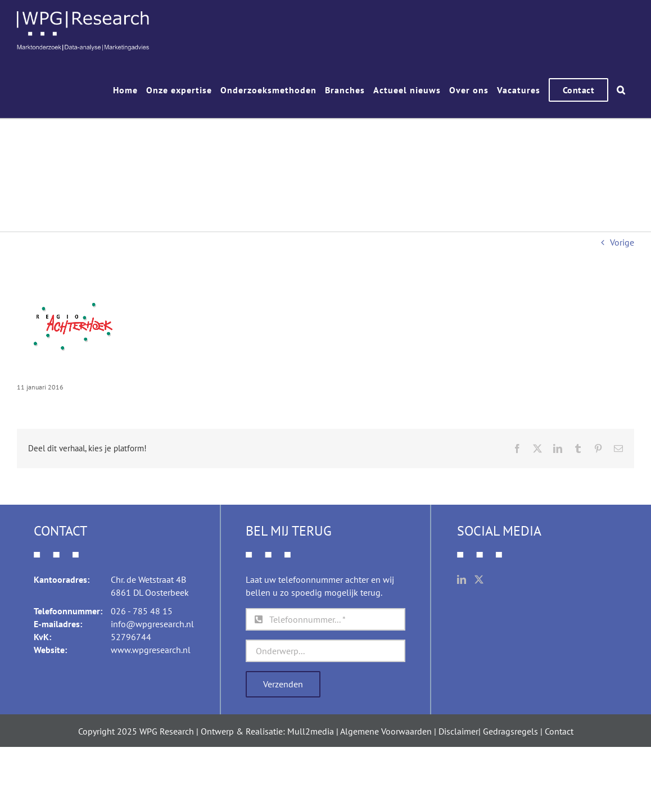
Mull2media (310, 730)
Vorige (622, 241)
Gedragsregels (510, 730)
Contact (559, 730)
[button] (621, 90)
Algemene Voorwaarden (386, 730)
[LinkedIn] (461, 578)
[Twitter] (478, 578)
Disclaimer (458, 730)
